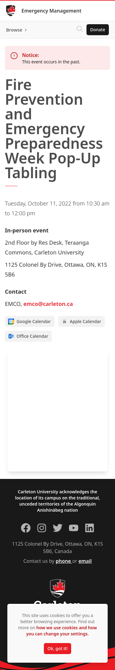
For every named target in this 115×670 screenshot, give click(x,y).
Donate (97, 29)
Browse (14, 30)
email (85, 561)
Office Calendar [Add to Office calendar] (28, 336)
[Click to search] (80, 29)
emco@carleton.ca (48, 303)
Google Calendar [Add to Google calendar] (29, 321)
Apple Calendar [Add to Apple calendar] (81, 321)
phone (64, 561)
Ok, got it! (57, 648)
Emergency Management (51, 11)
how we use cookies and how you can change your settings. (61, 631)
